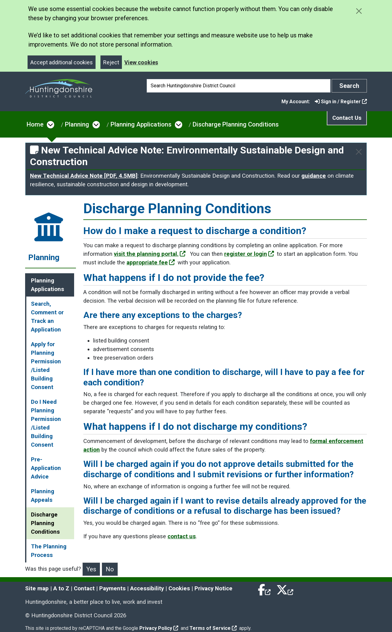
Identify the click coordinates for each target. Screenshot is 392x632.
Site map (37, 588)
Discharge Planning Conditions (236, 124)
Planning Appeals (42, 495)
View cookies (141, 62)
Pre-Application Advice (46, 468)
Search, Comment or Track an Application (47, 317)
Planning (77, 124)
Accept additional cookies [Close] (61, 62)
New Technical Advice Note (84, 175)
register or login (249, 254)
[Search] (238, 86)
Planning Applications (141, 124)
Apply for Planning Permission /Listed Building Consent (46, 366)
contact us (182, 536)
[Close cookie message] (359, 11)
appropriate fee (150, 262)
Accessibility (147, 588)
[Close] (359, 152)
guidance (313, 175)
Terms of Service (213, 628)
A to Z (61, 588)
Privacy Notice (213, 588)
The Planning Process (48, 550)
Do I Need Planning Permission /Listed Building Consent (46, 423)
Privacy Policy (158, 628)
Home (35, 124)
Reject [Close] (111, 62)
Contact (84, 588)
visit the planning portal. (150, 254)
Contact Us (346, 118)
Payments (112, 588)
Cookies (179, 588)
